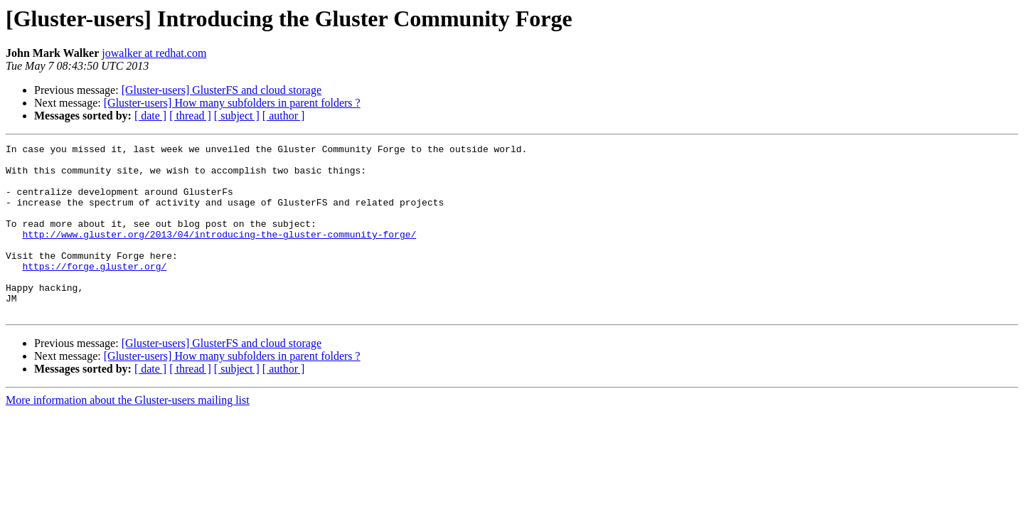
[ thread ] (190, 116)
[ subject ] (237, 116)
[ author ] (283, 116)
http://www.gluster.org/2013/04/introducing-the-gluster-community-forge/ (219, 253)
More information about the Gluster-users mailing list (128, 434)
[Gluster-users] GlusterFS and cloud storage (221, 90)
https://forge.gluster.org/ (94, 291)
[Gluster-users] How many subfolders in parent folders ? (232, 103)
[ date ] (150, 116)
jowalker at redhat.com (154, 53)
